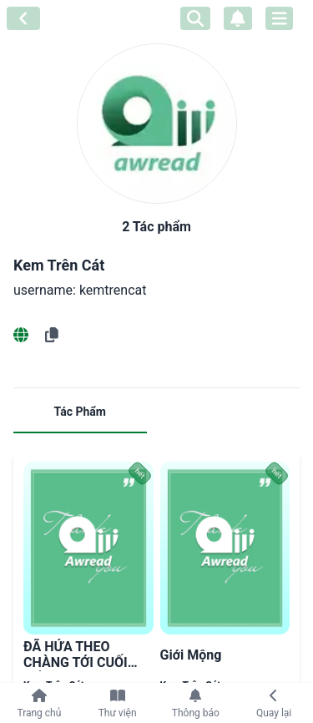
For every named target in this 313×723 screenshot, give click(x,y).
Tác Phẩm (80, 411)
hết (141, 474)
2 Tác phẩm (156, 227)
